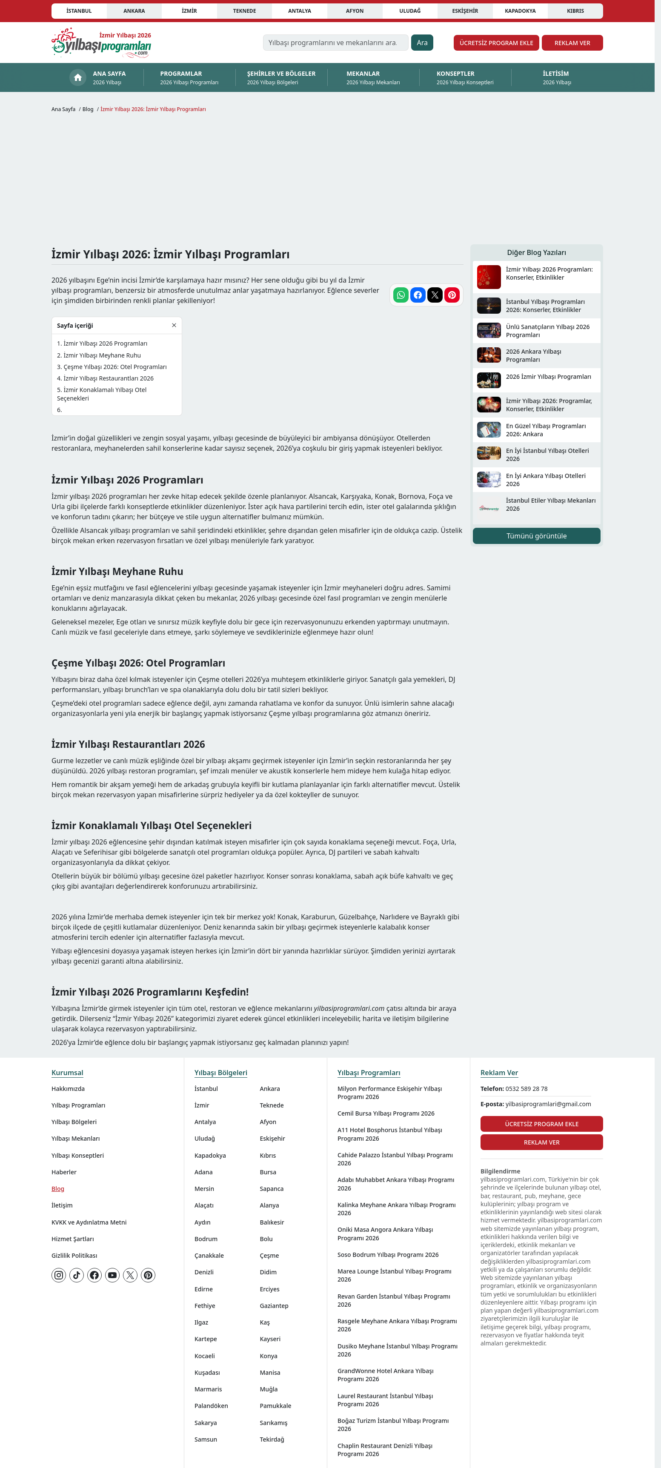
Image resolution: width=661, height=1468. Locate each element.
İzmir (189, 10)
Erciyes (270, 1289)
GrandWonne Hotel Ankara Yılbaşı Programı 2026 (386, 1375)
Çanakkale (209, 1255)
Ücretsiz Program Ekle (496, 43)
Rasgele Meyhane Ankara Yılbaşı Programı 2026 (397, 1325)
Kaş (265, 1322)
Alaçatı (204, 1205)
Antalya (299, 10)
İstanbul (79, 10)
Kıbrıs (575, 10)
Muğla (269, 1389)
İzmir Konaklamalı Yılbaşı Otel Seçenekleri (101, 394)
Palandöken (211, 1406)
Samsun (206, 1439)
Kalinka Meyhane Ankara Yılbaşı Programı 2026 (397, 1209)
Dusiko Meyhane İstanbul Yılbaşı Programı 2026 (398, 1350)
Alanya (269, 1205)
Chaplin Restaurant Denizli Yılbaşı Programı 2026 (385, 1450)
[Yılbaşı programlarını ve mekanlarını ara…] (336, 42)
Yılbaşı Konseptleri (78, 1155)
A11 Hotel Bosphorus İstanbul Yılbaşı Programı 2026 (390, 1134)
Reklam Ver (572, 43)
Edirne (204, 1289)
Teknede (244, 10)
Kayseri (270, 1339)
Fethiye (205, 1306)
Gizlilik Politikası (74, 1255)
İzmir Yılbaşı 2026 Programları (105, 343)
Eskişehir (465, 10)
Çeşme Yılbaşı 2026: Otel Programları (115, 367)
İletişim (62, 1205)
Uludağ (410, 10)
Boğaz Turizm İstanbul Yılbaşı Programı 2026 (393, 1424)
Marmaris (208, 1389)
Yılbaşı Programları (78, 1105)
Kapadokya (520, 10)
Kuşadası (207, 1372)
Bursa (268, 1172)
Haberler (64, 1172)
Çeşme (269, 1255)
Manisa (270, 1372)
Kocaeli (205, 1356)
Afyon (354, 10)
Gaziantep (274, 1306)
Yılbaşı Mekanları (76, 1138)
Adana (204, 1172)
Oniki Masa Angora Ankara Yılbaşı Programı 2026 (385, 1233)
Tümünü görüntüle (536, 536)
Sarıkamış (274, 1423)
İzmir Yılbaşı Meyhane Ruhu (102, 355)
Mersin (204, 1189)
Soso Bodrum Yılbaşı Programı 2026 (388, 1255)
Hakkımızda (68, 1089)
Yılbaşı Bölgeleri (74, 1122)
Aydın (203, 1222)
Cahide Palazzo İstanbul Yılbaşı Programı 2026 (395, 1159)
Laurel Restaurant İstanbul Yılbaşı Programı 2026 (385, 1400)
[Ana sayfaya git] (101, 42)
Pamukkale (276, 1406)
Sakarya (206, 1423)
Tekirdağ (272, 1439)
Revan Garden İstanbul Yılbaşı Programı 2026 (394, 1300)
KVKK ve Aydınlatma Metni (89, 1222)
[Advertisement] (327, 180)
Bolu (266, 1239)
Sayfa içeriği (75, 325)
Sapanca (272, 1189)
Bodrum (206, 1239)
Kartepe (206, 1339)
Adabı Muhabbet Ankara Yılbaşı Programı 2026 (396, 1184)
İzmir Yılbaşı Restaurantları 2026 (108, 378)
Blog (58, 1189)
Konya (269, 1356)
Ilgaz (201, 1322)
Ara (422, 42)
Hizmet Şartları (73, 1239)
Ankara (134, 10)
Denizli (204, 1272)
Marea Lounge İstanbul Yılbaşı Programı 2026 (395, 1275)
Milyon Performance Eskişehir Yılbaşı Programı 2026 (390, 1093)
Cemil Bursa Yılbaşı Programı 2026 (386, 1113)
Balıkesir (272, 1222)
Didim (268, 1272)
